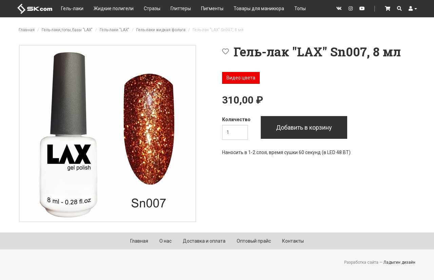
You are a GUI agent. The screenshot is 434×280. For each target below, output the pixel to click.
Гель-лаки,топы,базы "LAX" (67, 29)
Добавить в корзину (304, 127)
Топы (300, 8)
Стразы (152, 8)
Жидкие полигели (114, 8)
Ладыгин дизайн (399, 262)
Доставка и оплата (204, 241)
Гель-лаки (72, 8)
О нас (165, 241)
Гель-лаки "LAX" (114, 29)
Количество (236, 119)
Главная (27, 29)
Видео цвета (240, 77)
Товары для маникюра (259, 8)
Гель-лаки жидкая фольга (160, 29)
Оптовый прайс (254, 241)
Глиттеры (181, 8)
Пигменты (212, 8)
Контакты (293, 241)
